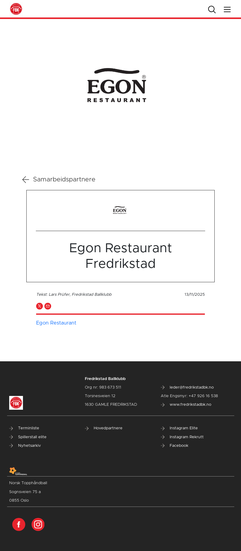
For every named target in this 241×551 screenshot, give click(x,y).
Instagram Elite (179, 428)
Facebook (174, 446)
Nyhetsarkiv (25, 446)
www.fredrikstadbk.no (186, 405)
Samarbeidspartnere (59, 179)
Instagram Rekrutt (182, 437)
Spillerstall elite (28, 437)
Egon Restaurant (56, 323)
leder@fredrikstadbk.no (187, 388)
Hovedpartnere (103, 428)
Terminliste (24, 428)
